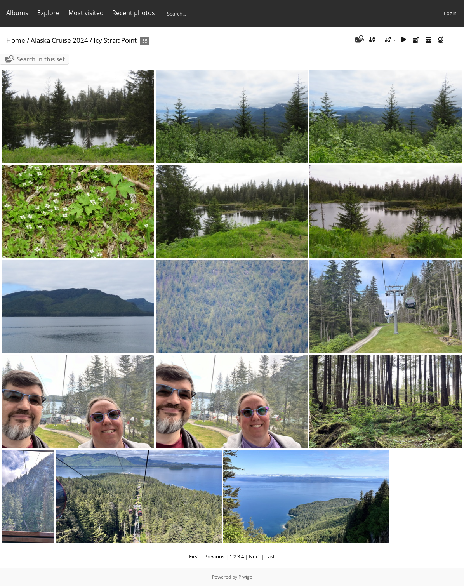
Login (450, 13)
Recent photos (133, 13)
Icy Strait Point (115, 40)
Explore (48, 13)
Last (270, 556)
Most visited (86, 13)
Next (254, 556)
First (194, 556)
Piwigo (245, 577)
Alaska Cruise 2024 (59, 40)
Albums (17, 13)
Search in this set (41, 59)
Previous (214, 556)
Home (15, 40)
